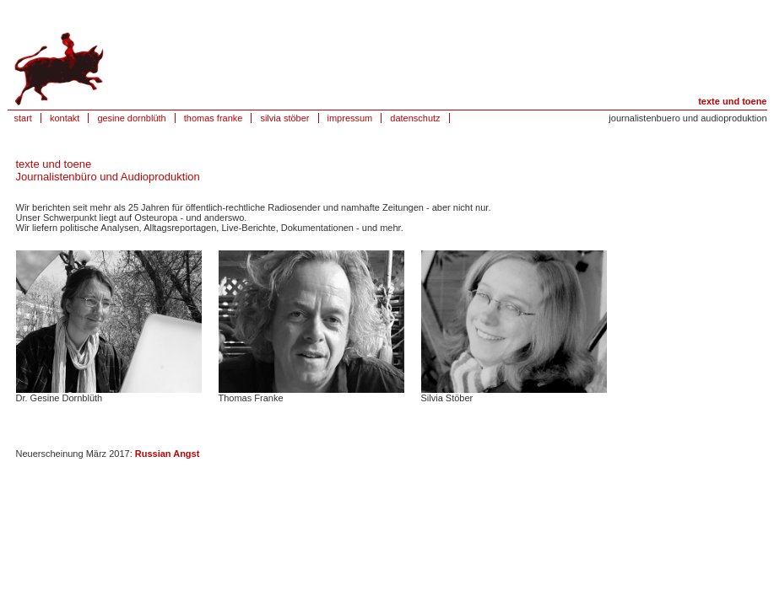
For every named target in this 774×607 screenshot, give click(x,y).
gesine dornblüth (131, 118)
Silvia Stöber (447, 398)
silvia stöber (284, 118)
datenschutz (415, 118)
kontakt (64, 118)
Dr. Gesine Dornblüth (59, 398)
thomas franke (213, 118)
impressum (350, 118)
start (23, 118)
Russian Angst (167, 454)
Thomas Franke (251, 398)
